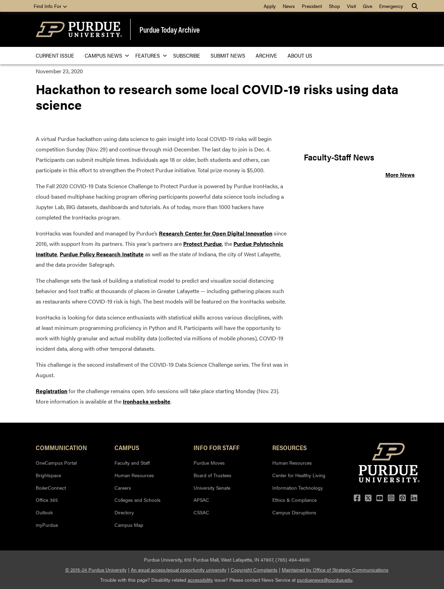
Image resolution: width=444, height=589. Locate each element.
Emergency (391, 5)
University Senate (212, 487)
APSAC (201, 499)
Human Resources (134, 475)
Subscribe (186, 55)
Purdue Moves (209, 462)
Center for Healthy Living (298, 475)
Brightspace (48, 475)
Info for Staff (217, 447)
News (289, 5)
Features (149, 55)
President (312, 5)
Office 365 (47, 499)
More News (400, 175)
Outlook (44, 512)
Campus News (105, 55)
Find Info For (50, 5)
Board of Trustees (212, 475)
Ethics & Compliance (294, 499)
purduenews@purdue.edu (324, 579)
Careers (122, 487)
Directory (124, 512)
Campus (126, 447)
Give (367, 5)
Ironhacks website (146, 401)
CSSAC (201, 512)
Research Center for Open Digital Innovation (215, 233)
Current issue (55, 55)
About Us (300, 55)
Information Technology (297, 487)
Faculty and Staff (132, 462)
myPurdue (47, 524)
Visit (351, 5)
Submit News (228, 55)
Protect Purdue (202, 244)
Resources (289, 447)
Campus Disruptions (294, 512)
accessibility (200, 579)
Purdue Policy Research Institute (102, 254)
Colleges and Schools (137, 499)
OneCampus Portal (56, 462)
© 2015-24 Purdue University (96, 569)
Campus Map (128, 524)
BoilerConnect (51, 487)
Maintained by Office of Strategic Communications (335, 569)
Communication (61, 447)
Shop (334, 5)
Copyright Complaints (254, 569)
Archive (266, 55)
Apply (270, 5)
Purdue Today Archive (169, 29)
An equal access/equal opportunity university (179, 569)
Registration (51, 391)
